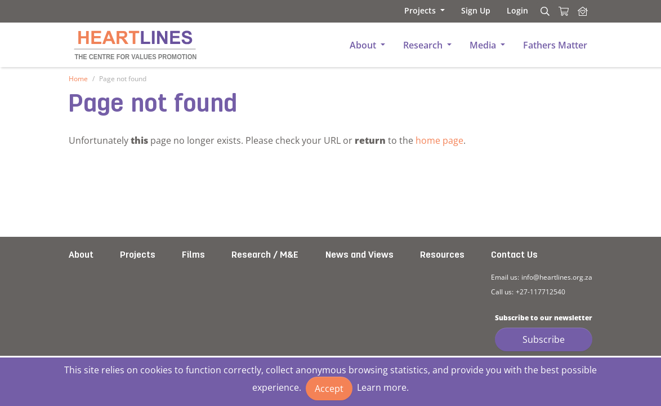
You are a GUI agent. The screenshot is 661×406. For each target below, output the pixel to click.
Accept (329, 388)
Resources (442, 255)
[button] (420, 10)
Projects (137, 255)
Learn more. (383, 387)
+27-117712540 (540, 292)
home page (439, 140)
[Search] (543, 11)
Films (193, 255)
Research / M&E (264, 255)
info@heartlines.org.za (556, 277)
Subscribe (543, 339)
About (81, 255)
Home (78, 78)
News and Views (359, 255)
